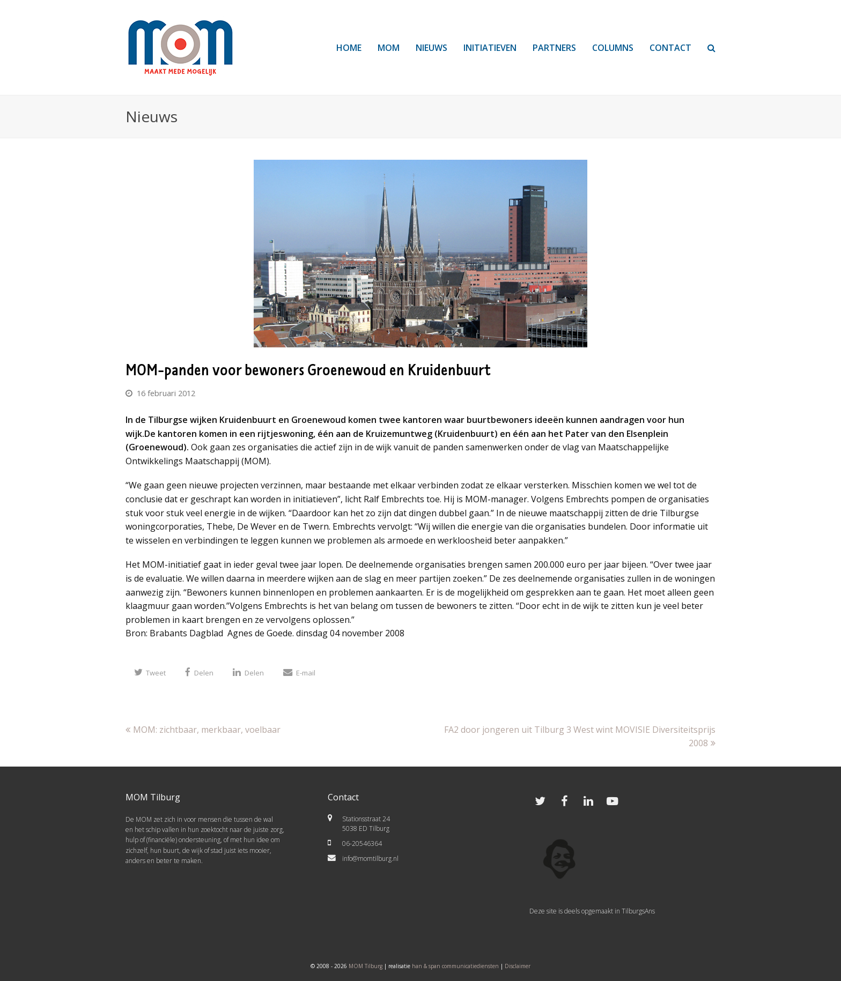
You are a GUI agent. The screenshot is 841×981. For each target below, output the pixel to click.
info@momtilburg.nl (370, 858)
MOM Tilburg (365, 966)
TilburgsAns (638, 911)
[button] (150, 672)
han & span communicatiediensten (455, 966)
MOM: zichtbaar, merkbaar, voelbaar (203, 729)
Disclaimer (517, 966)
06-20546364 (362, 843)
